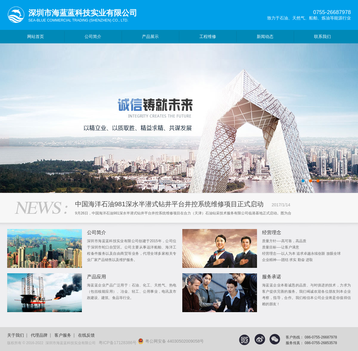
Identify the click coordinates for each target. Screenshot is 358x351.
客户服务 (62, 335)
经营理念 (271, 232)
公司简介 (93, 36)
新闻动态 (265, 36)
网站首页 (35, 36)
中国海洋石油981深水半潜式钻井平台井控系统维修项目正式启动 (169, 204)
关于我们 (15, 335)
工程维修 (207, 36)
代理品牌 (39, 335)
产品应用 (96, 276)
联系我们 (322, 36)
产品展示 (150, 36)
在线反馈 (86, 335)
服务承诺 (271, 276)
